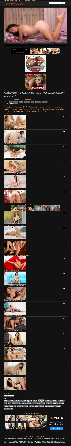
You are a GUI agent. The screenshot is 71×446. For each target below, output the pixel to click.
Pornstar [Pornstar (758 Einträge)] (10, 111)
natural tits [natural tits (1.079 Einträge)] (61, 109)
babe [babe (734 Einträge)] (10, 107)
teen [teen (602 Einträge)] (44, 111)
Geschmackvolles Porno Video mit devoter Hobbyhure (16, 391)
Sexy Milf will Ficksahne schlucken (12, 345)
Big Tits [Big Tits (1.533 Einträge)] (25, 107)
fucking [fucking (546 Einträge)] (10, 109)
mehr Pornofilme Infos (8, 96)
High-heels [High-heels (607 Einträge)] (33, 109)
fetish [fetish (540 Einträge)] (61, 107)
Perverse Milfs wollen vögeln (10, 375)
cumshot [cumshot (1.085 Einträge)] (47, 107)
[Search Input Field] (56, 3)
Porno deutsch (27, 0)
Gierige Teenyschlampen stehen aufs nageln (14, 285)
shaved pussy (38, 101)
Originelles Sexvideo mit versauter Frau (13, 315)
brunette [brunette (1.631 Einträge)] (42, 107)
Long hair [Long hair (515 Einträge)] (43, 109)
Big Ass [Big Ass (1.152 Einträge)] (15, 107)
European (16, 101)
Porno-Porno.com (13, 4)
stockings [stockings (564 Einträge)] (40, 111)
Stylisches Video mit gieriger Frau (11, 270)
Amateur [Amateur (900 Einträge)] (6, 107)
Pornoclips (21, 0)
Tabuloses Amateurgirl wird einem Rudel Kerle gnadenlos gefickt (18, 204)
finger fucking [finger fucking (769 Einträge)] (16, 403)
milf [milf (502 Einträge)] (56, 109)
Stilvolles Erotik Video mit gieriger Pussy (13, 300)
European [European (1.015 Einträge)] (54, 107)
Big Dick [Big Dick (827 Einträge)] (20, 107)
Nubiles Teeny (14, 103)
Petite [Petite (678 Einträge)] (5, 111)
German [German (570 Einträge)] (15, 109)
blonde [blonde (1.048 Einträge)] (30, 107)
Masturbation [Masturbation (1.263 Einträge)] (50, 109)
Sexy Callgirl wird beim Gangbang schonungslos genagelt (17, 255)
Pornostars (36, 3)
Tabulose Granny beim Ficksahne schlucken (14, 173)
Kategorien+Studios (28, 3)
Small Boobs (44, 101)
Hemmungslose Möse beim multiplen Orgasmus (15, 225)
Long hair (21, 101)
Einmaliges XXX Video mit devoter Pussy (13, 330)
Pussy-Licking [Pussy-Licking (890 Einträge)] (17, 111)
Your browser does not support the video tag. (35, 27)
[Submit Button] (64, 3)
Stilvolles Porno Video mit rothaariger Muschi (14, 158)
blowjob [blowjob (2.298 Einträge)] (36, 107)
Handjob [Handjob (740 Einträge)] (20, 109)
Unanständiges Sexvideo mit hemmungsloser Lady (15, 240)
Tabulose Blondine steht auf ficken (12, 143)
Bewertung (43, 3)
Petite (32, 101)
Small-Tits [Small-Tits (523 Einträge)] (34, 111)
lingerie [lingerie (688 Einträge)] (38, 109)
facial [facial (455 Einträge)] (58, 107)
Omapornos (34, 0)
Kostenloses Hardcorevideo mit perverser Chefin (15, 360)
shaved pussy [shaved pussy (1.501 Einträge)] (26, 111)
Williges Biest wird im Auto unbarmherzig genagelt (15, 128)
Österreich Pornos (13, 0)
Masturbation (27, 101)
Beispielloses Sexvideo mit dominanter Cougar (14, 188)
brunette (10, 101)
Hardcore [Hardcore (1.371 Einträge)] (26, 109)
